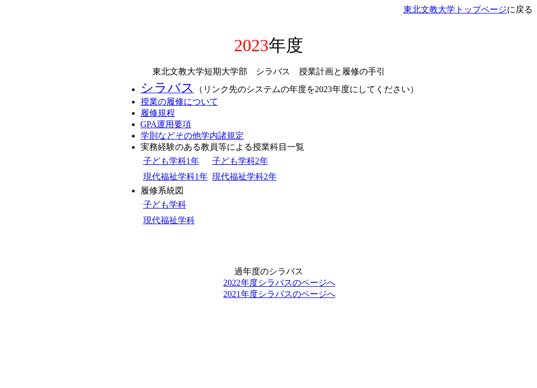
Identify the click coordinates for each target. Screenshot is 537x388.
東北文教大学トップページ (455, 9)
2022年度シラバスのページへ (280, 282)
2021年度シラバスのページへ (280, 294)
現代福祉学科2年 (244, 176)
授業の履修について (179, 101)
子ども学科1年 (171, 160)
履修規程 (158, 112)
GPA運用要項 (166, 124)
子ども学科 (164, 204)
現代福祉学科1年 (175, 176)
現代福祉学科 (169, 220)
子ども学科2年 (240, 160)
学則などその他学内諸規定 (192, 135)
